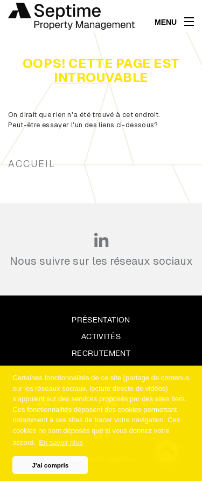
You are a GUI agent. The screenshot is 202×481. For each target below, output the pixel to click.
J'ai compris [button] (50, 465)
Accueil (31, 163)
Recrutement (101, 353)
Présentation (101, 319)
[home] (71, 16)
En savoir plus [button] (61, 442)
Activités (101, 336)
